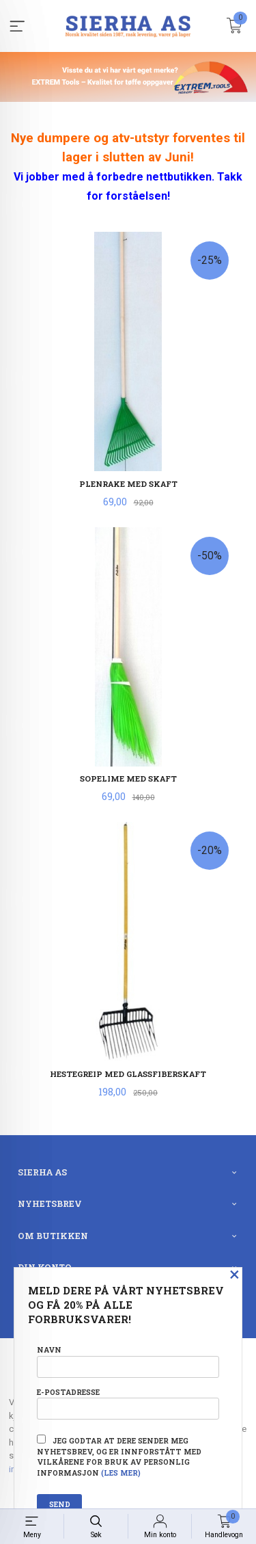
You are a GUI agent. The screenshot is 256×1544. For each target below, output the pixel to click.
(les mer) (121, 1473)
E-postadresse (128, 1403)
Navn (128, 1361)
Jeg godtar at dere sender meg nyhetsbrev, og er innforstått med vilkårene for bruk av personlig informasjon (119, 1456)
